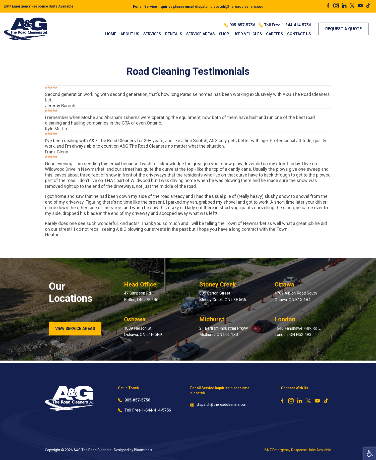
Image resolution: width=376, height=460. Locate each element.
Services (152, 34)
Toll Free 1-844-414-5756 (285, 25)
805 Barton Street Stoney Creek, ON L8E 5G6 (222, 296)
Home (110, 34)
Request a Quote (343, 28)
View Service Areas (75, 328)
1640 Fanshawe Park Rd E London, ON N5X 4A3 (298, 331)
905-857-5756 (239, 25)
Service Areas (200, 34)
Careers (274, 34)
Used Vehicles (247, 34)
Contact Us (299, 34)
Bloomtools (143, 450)
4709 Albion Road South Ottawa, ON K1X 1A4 (296, 296)
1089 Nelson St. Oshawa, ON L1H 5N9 (143, 331)
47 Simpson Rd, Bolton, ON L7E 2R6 (141, 296)
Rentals (173, 34)
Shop (224, 34)
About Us (129, 34)
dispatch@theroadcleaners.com (199, 7)
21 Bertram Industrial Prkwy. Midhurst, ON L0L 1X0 (223, 331)
